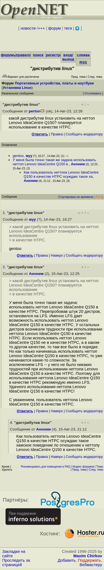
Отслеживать (92, 93)
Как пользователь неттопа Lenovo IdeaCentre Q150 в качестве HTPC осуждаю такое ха (61, 174)
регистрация (57, 55)
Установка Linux (17, 88)
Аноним (78, 164)
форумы (8, 55)
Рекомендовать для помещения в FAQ (45, 466)
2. (5, 267)
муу (29, 156)
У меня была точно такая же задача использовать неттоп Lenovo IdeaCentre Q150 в (54, 162)
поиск (38, 55)
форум (54, 28)
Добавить (67, 560)
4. (12, 423)
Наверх (57, 255)
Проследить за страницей (16, 562)
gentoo (18, 156)
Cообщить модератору (84, 134)
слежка (83, 55)
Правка (57, 134)
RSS (83, 62)
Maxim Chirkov (87, 556)
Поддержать (89, 560)
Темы (99, 466)
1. (5, 213)
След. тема (96, 469)
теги (68, 28)
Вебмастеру (91, 565)
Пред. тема (79, 469)
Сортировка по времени (76, 196)
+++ (41, 28)
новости (28, 28)
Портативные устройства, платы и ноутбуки (54, 83)
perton (34, 111)
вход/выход (68, 57)
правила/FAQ (28, 55)
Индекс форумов (83, 466)
